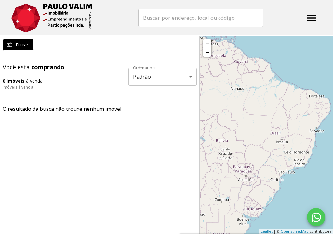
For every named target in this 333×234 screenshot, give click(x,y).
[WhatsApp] (316, 217)
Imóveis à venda (18, 87)
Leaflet (267, 231)
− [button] (207, 52)
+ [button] (207, 43)
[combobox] (203, 18)
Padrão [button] (142, 76)
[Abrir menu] (311, 17)
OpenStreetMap (295, 231)
